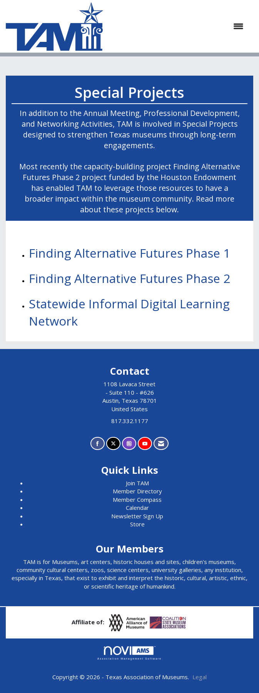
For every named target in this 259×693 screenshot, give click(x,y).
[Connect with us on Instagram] (129, 443)
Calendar (137, 507)
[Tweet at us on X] (113, 443)
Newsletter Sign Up (137, 516)
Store (137, 524)
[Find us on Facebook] (97, 443)
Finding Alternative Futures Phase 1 (129, 253)
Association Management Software (129, 653)
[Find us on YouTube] (145, 443)
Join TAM (137, 483)
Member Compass (137, 499)
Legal (199, 677)
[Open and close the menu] (177, 26)
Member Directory (137, 491)
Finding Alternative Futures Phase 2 (129, 278)
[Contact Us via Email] (161, 443)
